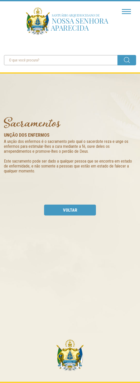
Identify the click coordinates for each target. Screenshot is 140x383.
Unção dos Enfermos (27, 135)
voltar (70, 210)
